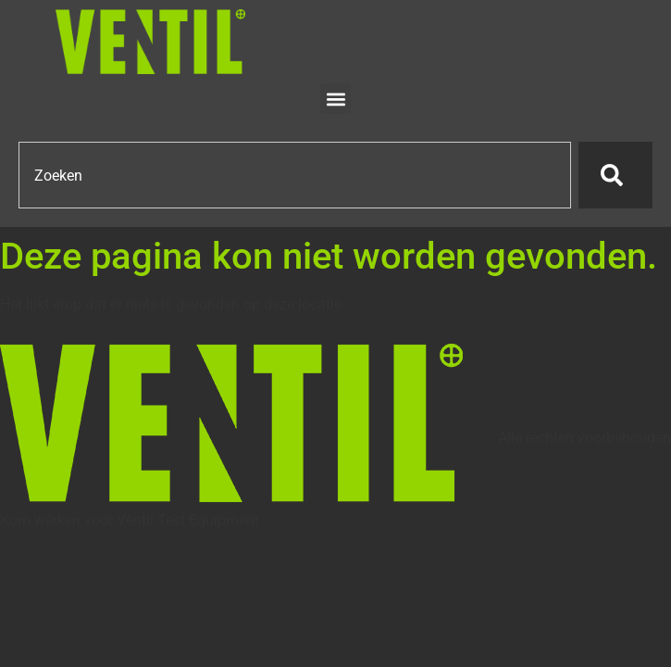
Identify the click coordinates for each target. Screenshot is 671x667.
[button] (335, 98)
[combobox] (295, 175)
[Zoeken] (615, 175)
